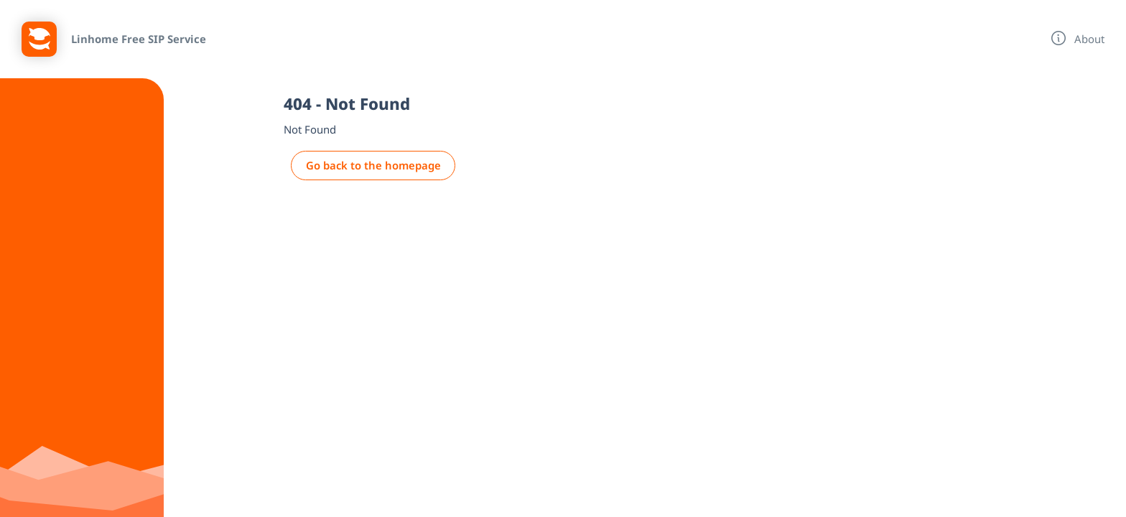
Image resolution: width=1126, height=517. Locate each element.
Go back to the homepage (373, 165)
